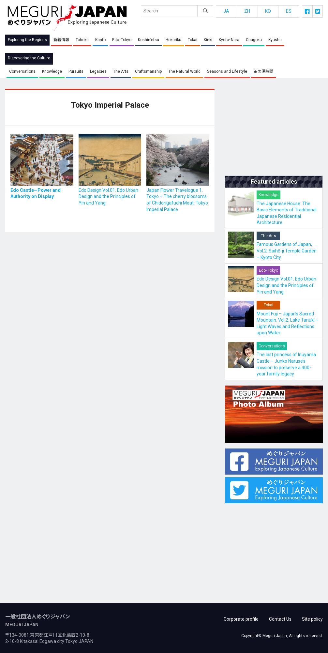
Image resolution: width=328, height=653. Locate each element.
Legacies (98, 71)
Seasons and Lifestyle (227, 71)
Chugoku (254, 40)
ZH (247, 11)
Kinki (208, 40)
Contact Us (280, 616)
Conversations (22, 71)
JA (226, 11)
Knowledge (52, 71)
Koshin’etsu (148, 40)
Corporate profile (241, 616)
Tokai (192, 40)
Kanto (100, 40)
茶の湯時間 (263, 71)
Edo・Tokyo (121, 40)
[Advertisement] (274, 129)
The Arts (120, 71)
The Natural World (184, 71)
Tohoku (82, 40)
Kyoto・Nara (229, 40)
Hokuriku (173, 40)
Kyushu (275, 40)
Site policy (312, 616)
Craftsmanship (148, 71)
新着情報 (61, 40)
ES (288, 11)
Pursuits (75, 71)
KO (268, 11)
